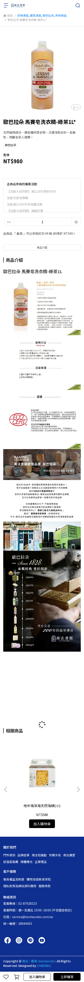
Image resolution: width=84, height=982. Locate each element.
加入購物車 (37, 976)
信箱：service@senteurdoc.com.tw (28, 917)
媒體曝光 (26, 862)
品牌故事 (23, 855)
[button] (78, 789)
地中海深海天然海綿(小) (42, 805)
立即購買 (67, 976)
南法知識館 (39, 855)
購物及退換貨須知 (38, 879)
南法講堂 (69, 855)
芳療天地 (55, 855)
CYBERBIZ (44, 965)
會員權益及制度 (13, 879)
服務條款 (45, 886)
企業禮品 (41, 862)
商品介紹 (42, 247)
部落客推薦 (10, 862)
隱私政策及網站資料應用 (19, 886)
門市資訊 (9, 855)
